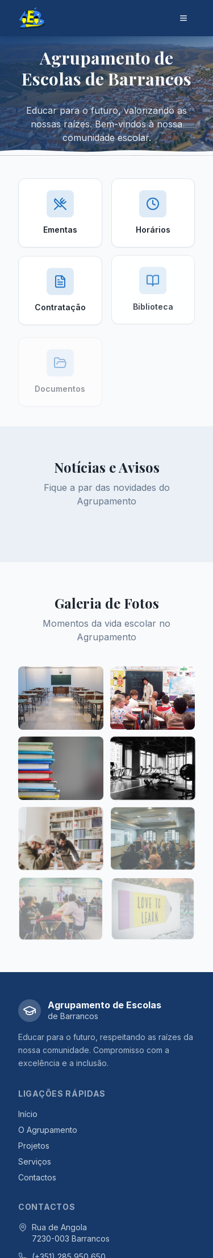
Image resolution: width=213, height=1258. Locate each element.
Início (27, 1114)
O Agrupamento (47, 1130)
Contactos (37, 1177)
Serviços (34, 1161)
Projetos (33, 1145)
